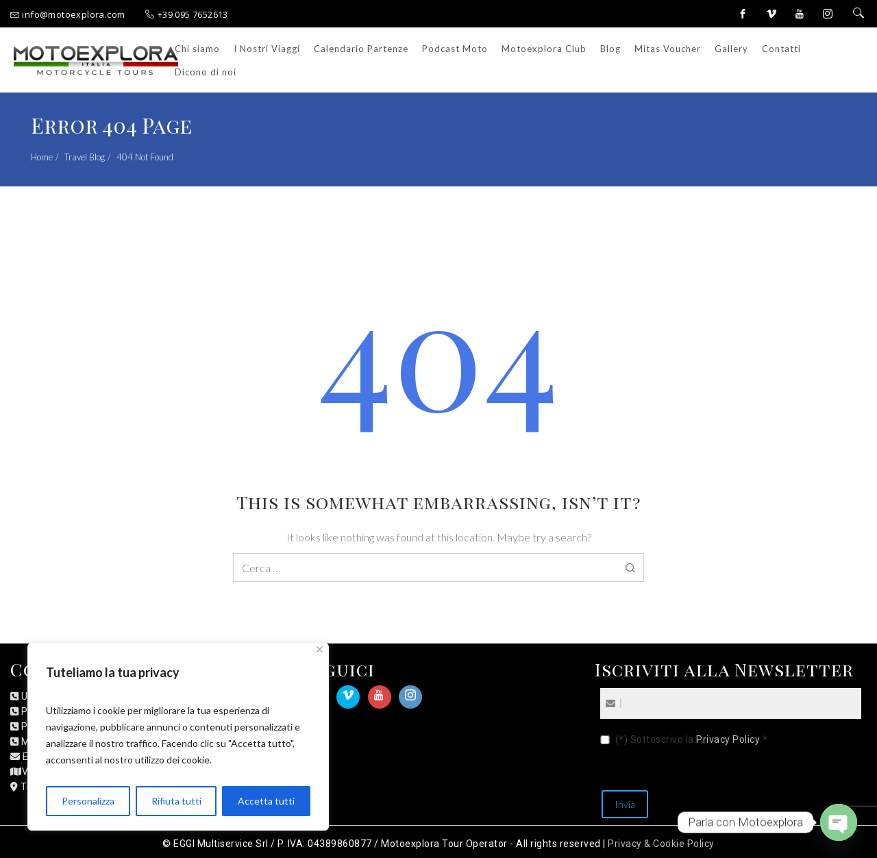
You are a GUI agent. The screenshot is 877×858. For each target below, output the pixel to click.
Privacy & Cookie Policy (661, 843)
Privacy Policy (728, 739)
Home (42, 156)
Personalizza (88, 801)
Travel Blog (84, 156)
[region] (178, 737)
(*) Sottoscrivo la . (691, 739)
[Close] (320, 649)
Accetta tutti (266, 801)
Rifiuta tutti (176, 801)
